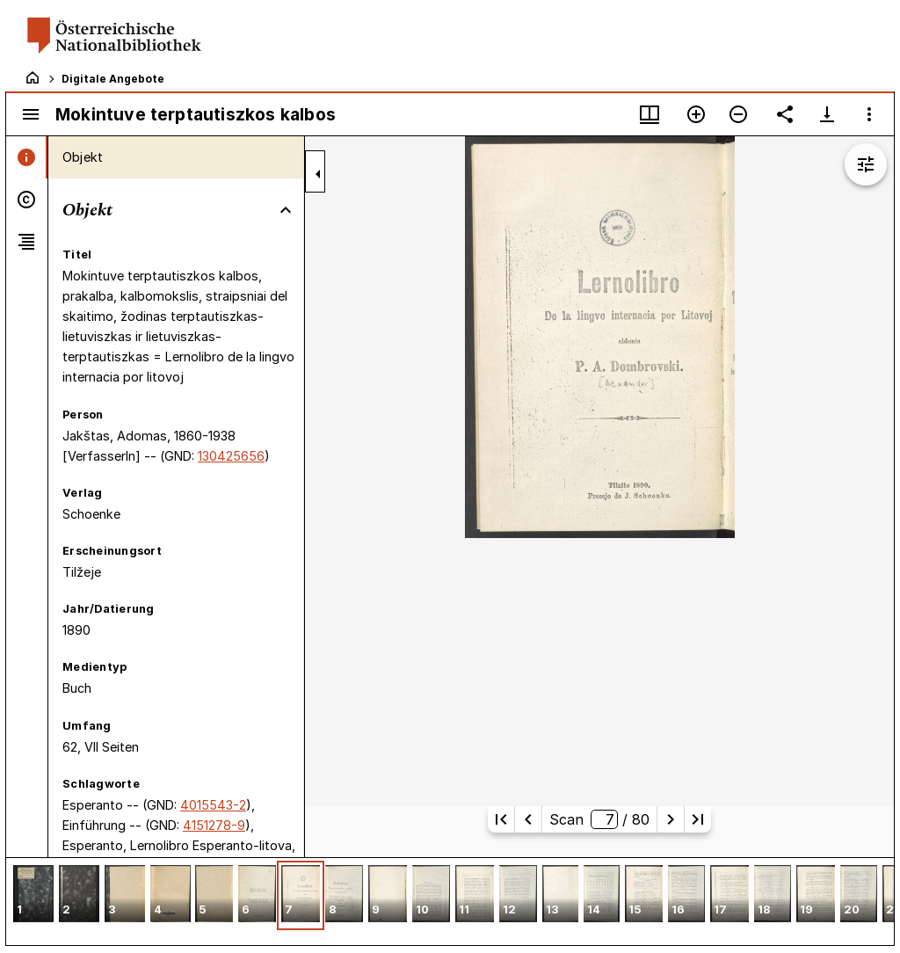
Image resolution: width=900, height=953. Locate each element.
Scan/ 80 (599, 819)
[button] (33, 895)
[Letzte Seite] (698, 819)
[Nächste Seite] (671, 819)
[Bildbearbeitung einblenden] (866, 164)
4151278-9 (214, 825)
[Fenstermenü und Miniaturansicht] (649, 114)
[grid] (450, 901)
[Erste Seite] (501, 819)
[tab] (26, 157)
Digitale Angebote (113, 78)
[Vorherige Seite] (528, 819)
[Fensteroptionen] (869, 114)
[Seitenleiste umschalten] (31, 114)
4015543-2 (213, 804)
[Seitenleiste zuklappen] (318, 174)
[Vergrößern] (696, 114)
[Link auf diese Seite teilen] (785, 114)
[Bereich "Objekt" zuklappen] (285, 210)
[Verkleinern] (738, 114)
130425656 (231, 455)
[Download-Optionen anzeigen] (827, 114)
